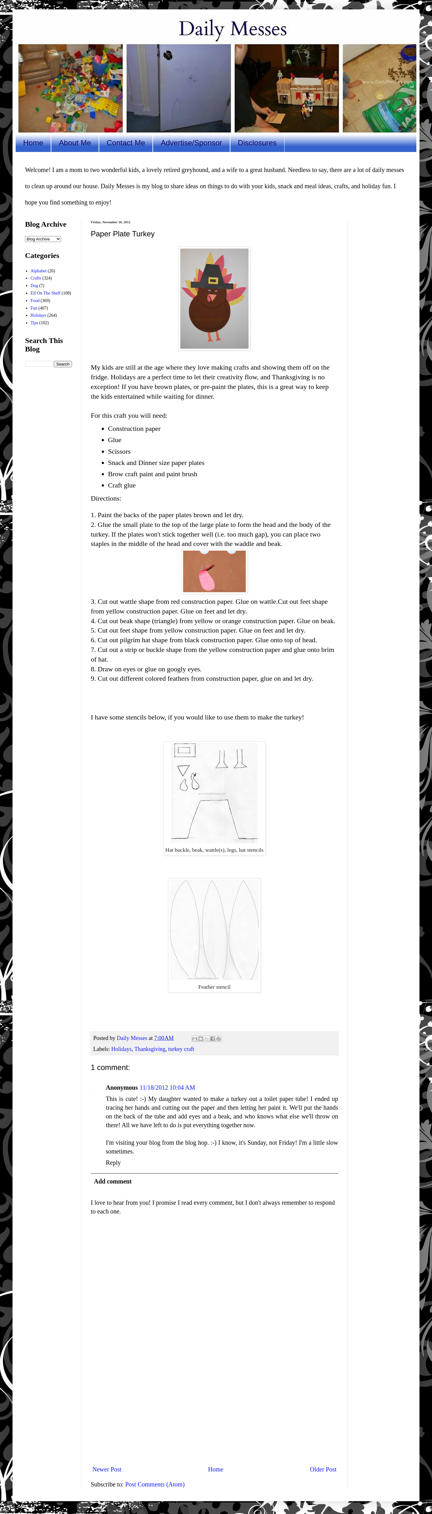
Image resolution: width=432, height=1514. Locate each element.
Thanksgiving (149, 1049)
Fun (34, 308)
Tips (34, 322)
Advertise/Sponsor (191, 143)
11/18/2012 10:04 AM (167, 1087)
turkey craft (181, 1049)
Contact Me (126, 143)
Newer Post (106, 1469)
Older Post (323, 1469)
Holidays (121, 1049)
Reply (113, 1162)
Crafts (36, 278)
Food (35, 300)
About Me (75, 143)
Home (33, 143)
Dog (34, 285)
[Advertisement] (214, 1408)
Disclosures (257, 143)
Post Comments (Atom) (155, 1484)
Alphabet (39, 271)
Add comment (113, 1181)
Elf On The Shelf (46, 293)
